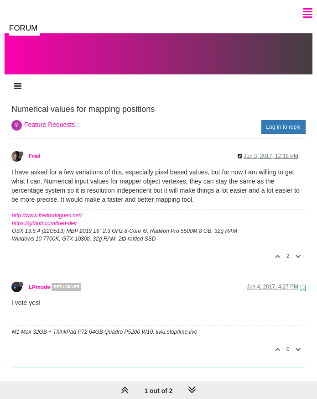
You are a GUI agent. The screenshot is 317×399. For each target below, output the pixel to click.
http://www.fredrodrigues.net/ (47, 215)
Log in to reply (283, 127)
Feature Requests (49, 124)
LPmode (39, 287)
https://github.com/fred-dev (44, 223)
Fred (35, 156)
